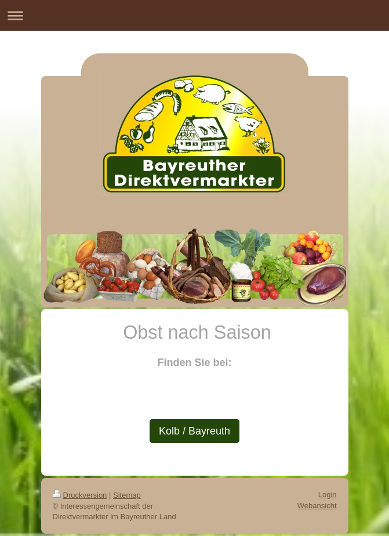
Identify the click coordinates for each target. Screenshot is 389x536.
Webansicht (317, 505)
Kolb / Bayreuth (194, 431)
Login (327, 494)
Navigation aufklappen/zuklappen (194, 15)
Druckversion (80, 495)
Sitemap (127, 495)
